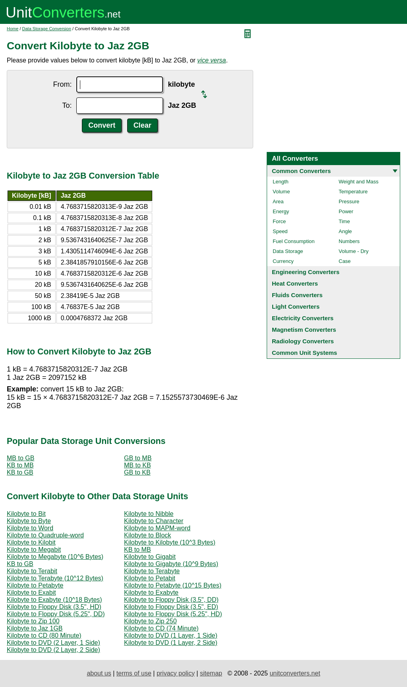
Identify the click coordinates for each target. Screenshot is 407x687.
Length (281, 182)
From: (62, 84)
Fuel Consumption (294, 241)
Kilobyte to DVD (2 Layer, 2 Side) (53, 649)
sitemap (211, 673)
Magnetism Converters (304, 329)
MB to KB (137, 465)
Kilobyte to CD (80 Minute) (44, 635)
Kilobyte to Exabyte (151, 592)
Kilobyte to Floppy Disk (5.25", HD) (173, 614)
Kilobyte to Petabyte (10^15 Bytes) (172, 585)
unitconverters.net (294, 673)
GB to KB (137, 472)
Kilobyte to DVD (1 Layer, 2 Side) (170, 642)
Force (279, 221)
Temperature (353, 192)
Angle (345, 231)
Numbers (349, 241)
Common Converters (301, 170)
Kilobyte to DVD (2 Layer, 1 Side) (53, 642)
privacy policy (176, 673)
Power (346, 211)
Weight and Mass (358, 182)
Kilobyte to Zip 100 (33, 621)
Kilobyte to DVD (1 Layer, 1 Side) (170, 635)
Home (12, 28)
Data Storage (288, 251)
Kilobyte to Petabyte (35, 585)
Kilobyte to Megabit (34, 549)
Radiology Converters (303, 341)
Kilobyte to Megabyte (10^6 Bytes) (55, 556)
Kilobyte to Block (147, 535)
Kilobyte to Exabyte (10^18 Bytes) (54, 599)
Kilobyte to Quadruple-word (45, 535)
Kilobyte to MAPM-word (157, 528)
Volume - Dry (353, 251)
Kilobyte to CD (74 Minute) (161, 628)
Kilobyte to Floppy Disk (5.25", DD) (56, 614)
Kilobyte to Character (153, 521)
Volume (281, 192)
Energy (281, 211)
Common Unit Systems (304, 352)
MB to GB (20, 458)
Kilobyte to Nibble (149, 513)
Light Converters (296, 306)
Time (344, 221)
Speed (280, 231)
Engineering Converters (305, 272)
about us (99, 673)
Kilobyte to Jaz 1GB (35, 628)
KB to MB (20, 465)
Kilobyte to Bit (26, 513)
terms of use (133, 673)
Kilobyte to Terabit (32, 571)
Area (278, 201)
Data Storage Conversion (47, 28)
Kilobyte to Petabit (149, 578)
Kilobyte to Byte (29, 521)
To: (67, 105)
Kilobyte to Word (30, 528)
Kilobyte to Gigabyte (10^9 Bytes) (171, 563)
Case (345, 261)
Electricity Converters (302, 318)
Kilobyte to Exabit (31, 592)
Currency (283, 261)
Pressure (349, 201)
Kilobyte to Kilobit (31, 542)
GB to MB (137, 458)
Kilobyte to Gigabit (150, 556)
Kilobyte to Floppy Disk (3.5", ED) (171, 606)
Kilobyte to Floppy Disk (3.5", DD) (171, 599)
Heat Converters (295, 283)
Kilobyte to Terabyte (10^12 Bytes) (55, 578)
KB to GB (20, 472)
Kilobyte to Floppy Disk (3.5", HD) (54, 606)
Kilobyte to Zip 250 (150, 621)
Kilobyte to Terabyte (152, 571)
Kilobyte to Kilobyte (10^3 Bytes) (169, 542)
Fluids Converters (297, 295)
